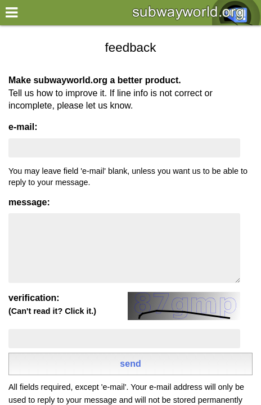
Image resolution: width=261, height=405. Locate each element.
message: (29, 202)
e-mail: (23, 127)
